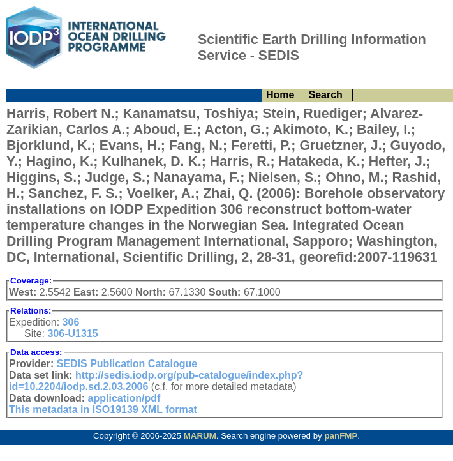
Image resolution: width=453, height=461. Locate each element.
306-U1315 (72, 333)
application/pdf (124, 398)
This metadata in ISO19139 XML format (103, 409)
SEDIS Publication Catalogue (127, 363)
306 (71, 322)
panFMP (340, 436)
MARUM (200, 436)
